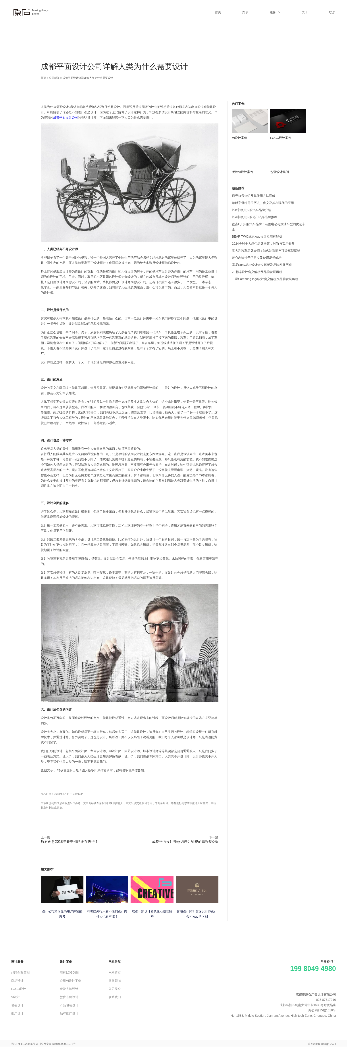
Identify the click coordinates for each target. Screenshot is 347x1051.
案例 (245, 12)
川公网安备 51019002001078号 (57, 1043)
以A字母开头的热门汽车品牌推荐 (254, 217)
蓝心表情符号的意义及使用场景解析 (256, 257)
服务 (275, 12)
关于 (305, 12)
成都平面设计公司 (65, 117)
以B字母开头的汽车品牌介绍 (251, 210)
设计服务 (17, 961)
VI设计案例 (239, 138)
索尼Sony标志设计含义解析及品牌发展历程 (262, 265)
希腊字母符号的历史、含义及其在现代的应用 (263, 203)
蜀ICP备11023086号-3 (24, 1043)
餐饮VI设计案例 (242, 172)
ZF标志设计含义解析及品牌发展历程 (257, 272)
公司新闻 (54, 77)
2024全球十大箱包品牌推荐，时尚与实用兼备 (263, 243)
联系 (332, 12)
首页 (218, 12)
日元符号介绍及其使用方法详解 (253, 196)
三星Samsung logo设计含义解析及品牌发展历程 (265, 279)
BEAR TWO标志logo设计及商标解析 (257, 236)
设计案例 (66, 961)
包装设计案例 (279, 172)
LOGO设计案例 (280, 138)
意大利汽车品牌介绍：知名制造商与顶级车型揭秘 (266, 250)
